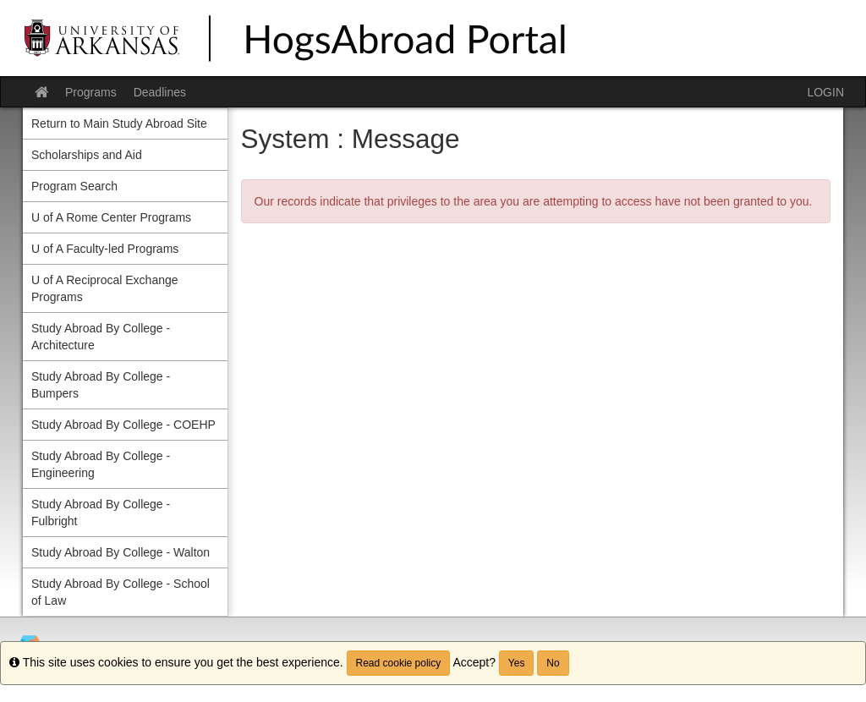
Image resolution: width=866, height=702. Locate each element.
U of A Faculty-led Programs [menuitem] (104, 248)
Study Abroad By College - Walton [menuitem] (120, 552)
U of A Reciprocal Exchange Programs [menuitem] (104, 288)
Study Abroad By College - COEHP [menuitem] (123, 424)
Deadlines (160, 92)
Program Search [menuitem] (74, 186)
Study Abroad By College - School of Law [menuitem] (120, 592)
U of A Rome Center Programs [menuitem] (111, 217)
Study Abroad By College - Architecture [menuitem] (100, 336)
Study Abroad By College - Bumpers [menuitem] (100, 385)
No (552, 663)
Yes (516, 663)
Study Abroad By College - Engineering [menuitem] (100, 464)
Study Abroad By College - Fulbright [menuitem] (100, 512)
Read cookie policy (398, 663)
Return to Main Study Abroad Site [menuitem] (119, 123)
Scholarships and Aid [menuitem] (86, 155)
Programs (91, 92)
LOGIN (825, 92)
